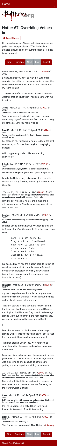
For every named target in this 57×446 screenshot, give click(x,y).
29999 (41, 372)
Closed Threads (11, 38)
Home (6, 4)
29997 (46, 215)
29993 (44, 107)
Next (29, 62)
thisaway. (49, 425)
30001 (46, 417)
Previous (19, 62)
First (9, 62)
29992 (45, 71)
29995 (45, 164)
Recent (46, 62)
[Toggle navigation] (51, 4)
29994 (45, 130)
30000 (43, 395)
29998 (47, 285)
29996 (41, 192)
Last (37, 62)
